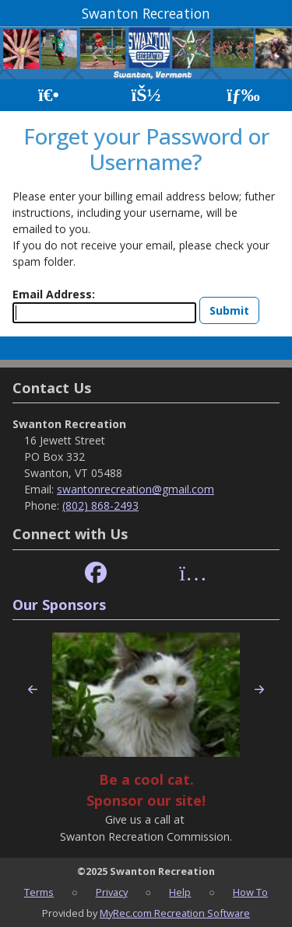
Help (180, 892)
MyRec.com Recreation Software (175, 913)
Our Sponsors (59, 604)
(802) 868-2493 (100, 505)
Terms (39, 892)
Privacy (112, 892)
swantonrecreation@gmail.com (135, 489)
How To (250, 892)
